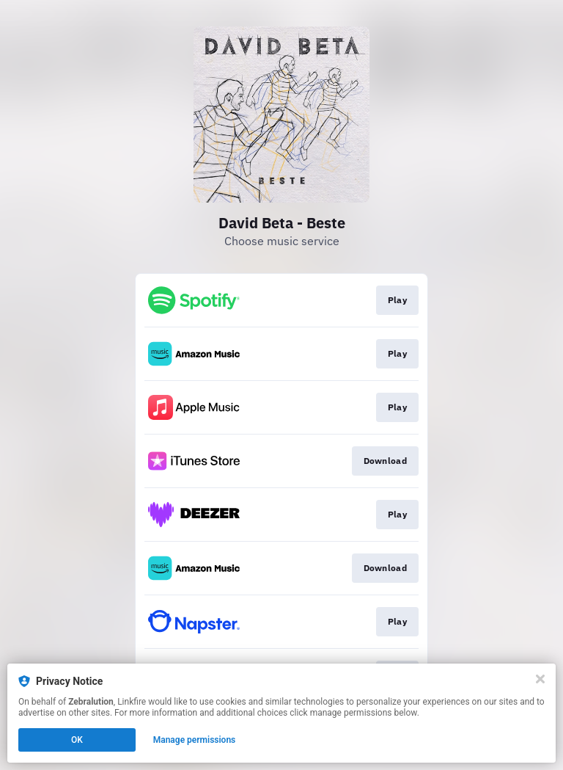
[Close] (540, 679)
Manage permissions (194, 740)
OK (77, 740)
